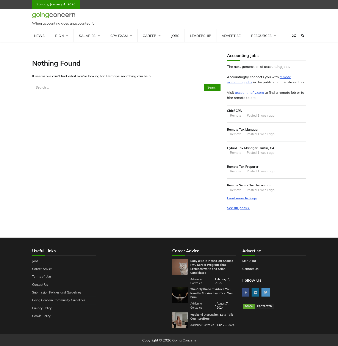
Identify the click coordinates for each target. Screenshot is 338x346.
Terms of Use (41, 277)
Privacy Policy (42, 308)
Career (149, 35)
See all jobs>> (238, 208)
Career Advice (42, 269)
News (39, 35)
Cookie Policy (41, 316)
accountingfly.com (249, 92)
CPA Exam (119, 35)
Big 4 (59, 35)
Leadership (200, 35)
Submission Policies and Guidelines (56, 292)
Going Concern (184, 340)
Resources (261, 35)
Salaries (87, 35)
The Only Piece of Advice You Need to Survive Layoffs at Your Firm (212, 293)
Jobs (175, 35)
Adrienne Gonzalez (202, 325)
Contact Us (40, 285)
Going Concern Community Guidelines (58, 300)
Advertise (231, 35)
